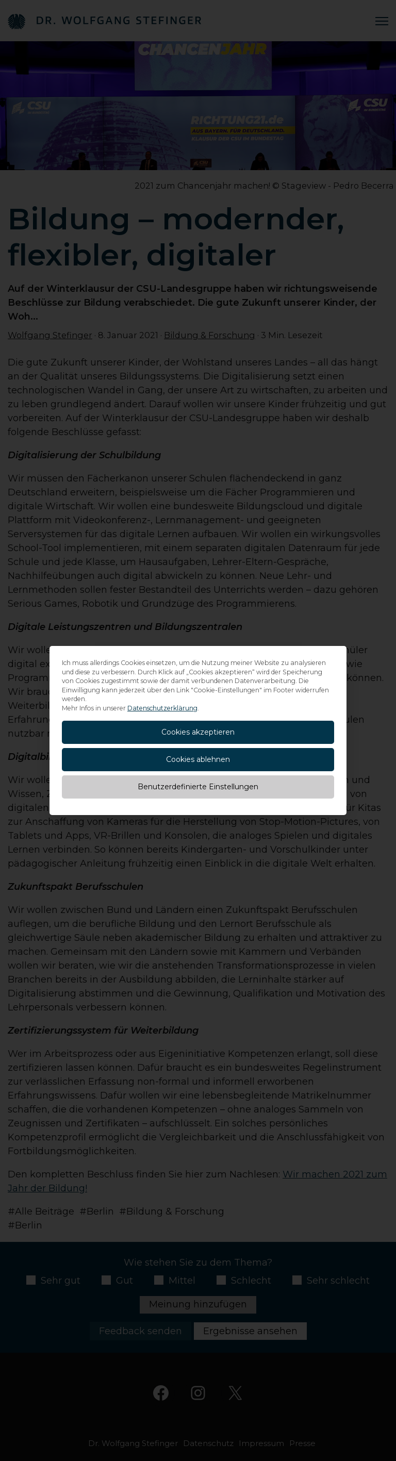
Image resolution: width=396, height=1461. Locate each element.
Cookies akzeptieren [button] (198, 732)
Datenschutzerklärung (162, 708)
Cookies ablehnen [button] (198, 759)
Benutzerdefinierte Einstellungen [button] (198, 786)
